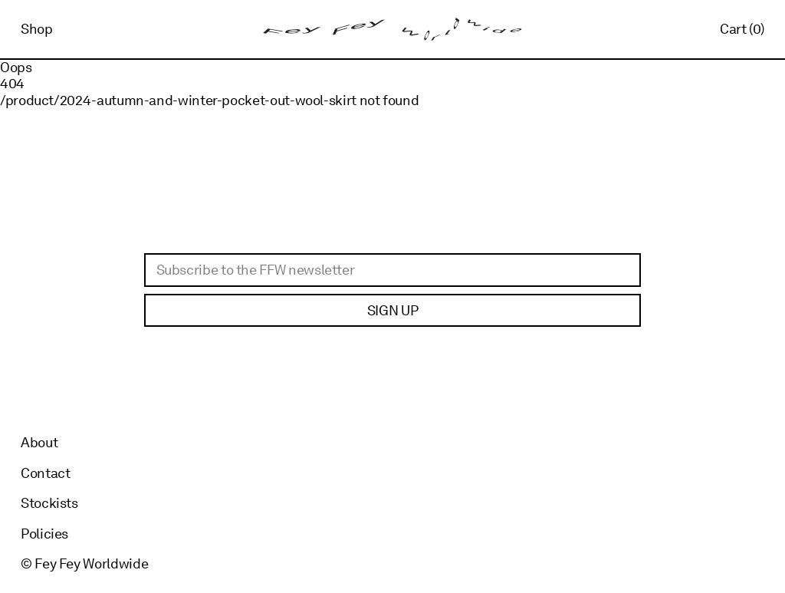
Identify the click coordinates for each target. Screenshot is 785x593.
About (39, 442)
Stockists (49, 503)
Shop (37, 29)
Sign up (392, 310)
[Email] (392, 270)
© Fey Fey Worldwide (84, 563)
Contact (45, 473)
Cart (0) (742, 29)
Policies (44, 533)
